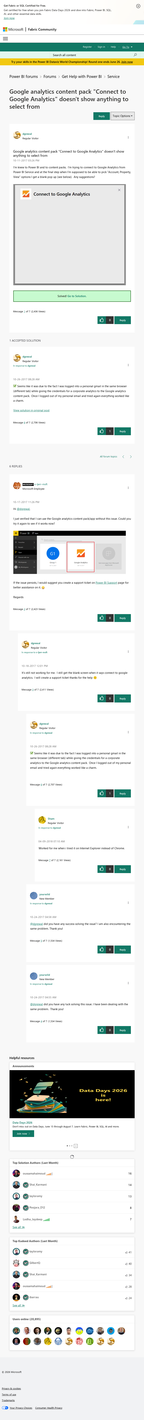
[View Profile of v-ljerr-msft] (40, 484)
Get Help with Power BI (82, 76)
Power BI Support (106, 582)
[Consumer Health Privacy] (48, 1407)
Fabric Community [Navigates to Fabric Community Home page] (42, 29)
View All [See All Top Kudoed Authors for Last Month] (19, 1305)
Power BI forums (23, 76)
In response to (24, 365)
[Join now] (23, 1133)
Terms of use (9, 1394)
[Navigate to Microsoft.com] (13, 29)
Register (87, 46)
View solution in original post (31, 410)
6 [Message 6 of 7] (24, 422)
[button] (101, 116)
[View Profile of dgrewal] (27, 134)
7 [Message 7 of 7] (49, 860)
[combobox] (95, 55)
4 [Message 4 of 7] (41, 1021)
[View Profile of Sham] (51, 818)
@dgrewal (23, 509)
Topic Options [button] (121, 116)
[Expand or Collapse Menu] (5, 39)
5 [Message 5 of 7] (41, 940)
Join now (9, 18)
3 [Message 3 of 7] (33, 689)
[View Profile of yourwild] (44, 894)
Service (113, 76)
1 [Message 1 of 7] (24, 311)
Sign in (101, 46)
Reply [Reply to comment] (123, 431)
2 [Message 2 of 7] (24, 609)
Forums (50, 76)
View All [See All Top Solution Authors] (19, 1227)
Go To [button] (125, 46)
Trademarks (8, 1400)
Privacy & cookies (11, 1388)
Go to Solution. (77, 296)
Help (113, 46)
